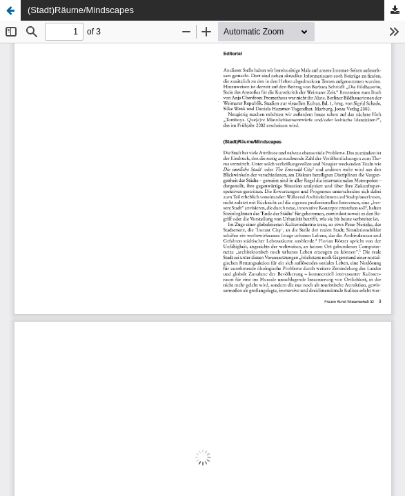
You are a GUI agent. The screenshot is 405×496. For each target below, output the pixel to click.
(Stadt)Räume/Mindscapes (81, 10)
